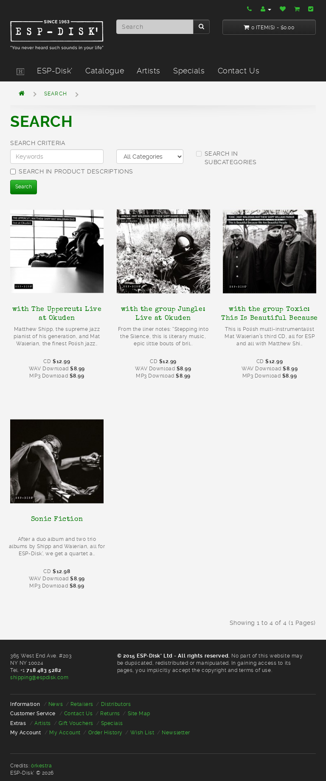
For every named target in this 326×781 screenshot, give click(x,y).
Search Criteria (37, 143)
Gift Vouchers (76, 723)
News (55, 704)
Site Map (139, 714)
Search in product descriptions (71, 171)
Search (55, 94)
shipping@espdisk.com (39, 677)
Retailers (81, 704)
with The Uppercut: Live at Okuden (57, 313)
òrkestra (41, 766)
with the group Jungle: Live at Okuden (163, 313)
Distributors (116, 704)
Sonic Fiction (57, 519)
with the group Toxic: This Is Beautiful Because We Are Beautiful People (269, 318)
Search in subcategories (226, 157)
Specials (189, 70)
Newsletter (176, 733)
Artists (148, 70)
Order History (105, 733)
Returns (110, 714)
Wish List (142, 733)
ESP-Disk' (55, 70)
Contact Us (239, 70)
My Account (65, 733)
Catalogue (104, 70)
